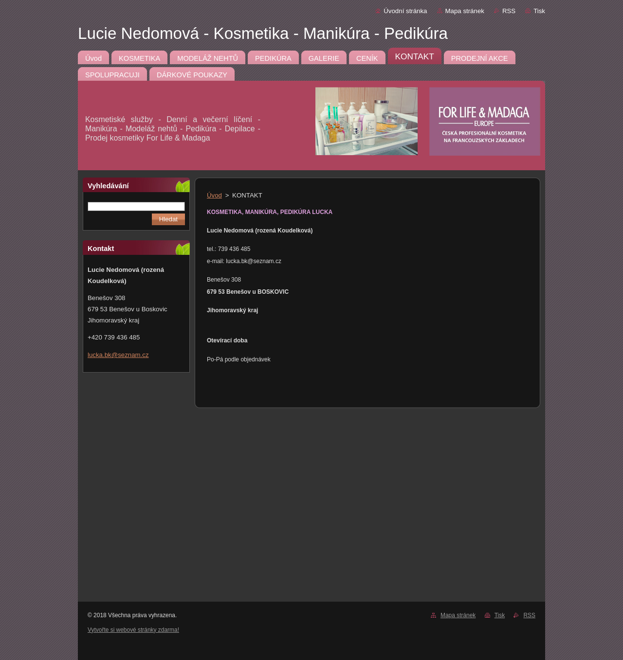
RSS (508, 11)
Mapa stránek (464, 11)
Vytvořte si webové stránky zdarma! (133, 629)
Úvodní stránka (405, 11)
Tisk (539, 11)
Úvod (214, 195)
